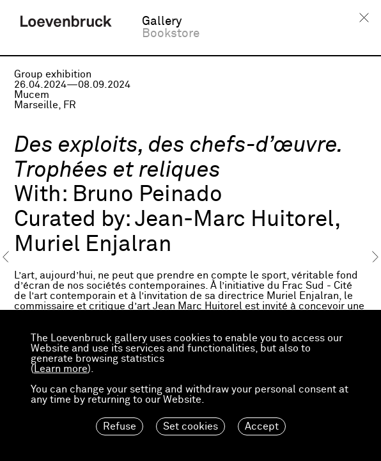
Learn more (61, 369)
